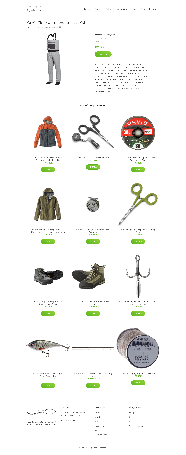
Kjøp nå (103, 57)
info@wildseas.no (68, 424)
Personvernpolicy (136, 429)
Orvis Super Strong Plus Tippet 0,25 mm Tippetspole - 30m (138, 162)
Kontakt (132, 420)
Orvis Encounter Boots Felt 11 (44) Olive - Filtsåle (93, 306)
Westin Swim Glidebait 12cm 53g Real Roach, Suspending (48, 378)
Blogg (131, 416)
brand (98, 10)
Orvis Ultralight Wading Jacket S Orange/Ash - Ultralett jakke (48, 162)
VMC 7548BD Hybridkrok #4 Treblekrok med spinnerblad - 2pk (138, 306)
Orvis (113, 38)
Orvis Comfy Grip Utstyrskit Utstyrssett (93, 161)
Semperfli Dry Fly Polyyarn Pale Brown (138, 377)
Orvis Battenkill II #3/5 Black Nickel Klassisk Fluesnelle (93, 234)
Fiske (108, 10)
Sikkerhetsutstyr (148, 10)
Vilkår (131, 425)
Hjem (29, 30)
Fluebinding (121, 10)
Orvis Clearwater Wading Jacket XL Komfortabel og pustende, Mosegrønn (48, 234)
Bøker (87, 10)
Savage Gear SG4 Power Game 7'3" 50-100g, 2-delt (93, 378)
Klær (134, 10)
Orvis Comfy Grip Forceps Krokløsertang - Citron (138, 234)
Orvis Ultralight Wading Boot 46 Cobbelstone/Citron (48, 306)
